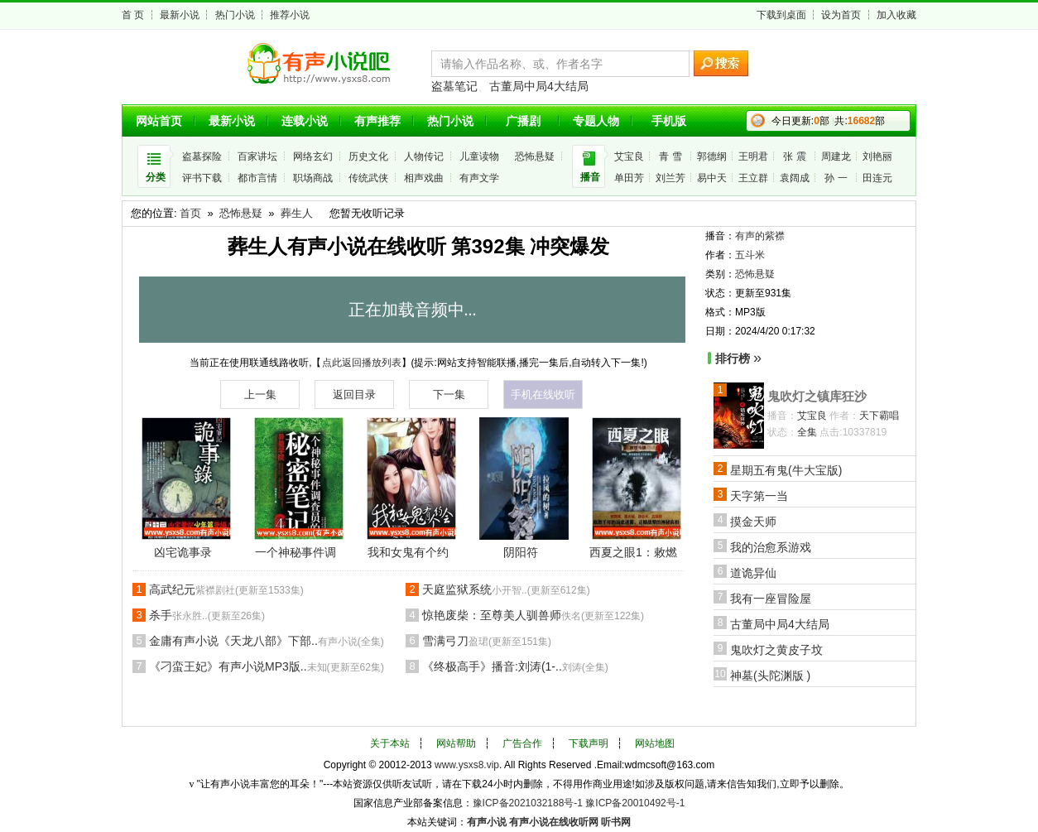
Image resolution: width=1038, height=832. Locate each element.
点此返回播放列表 (361, 362)
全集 (807, 432)
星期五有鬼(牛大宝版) (786, 470)
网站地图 (655, 743)
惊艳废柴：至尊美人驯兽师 (533, 615)
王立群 (753, 178)
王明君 (753, 156)
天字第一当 (759, 496)
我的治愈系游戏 (770, 547)
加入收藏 (896, 15)
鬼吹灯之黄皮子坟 (776, 649)
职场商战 (313, 178)
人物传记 (424, 156)
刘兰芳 (670, 178)
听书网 (616, 822)
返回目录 (354, 394)
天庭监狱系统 (506, 589)
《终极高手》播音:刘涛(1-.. (515, 666)
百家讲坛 (257, 156)
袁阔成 (795, 178)
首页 (190, 213)
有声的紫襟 (760, 236)
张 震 (794, 156)
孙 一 (835, 178)
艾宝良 (629, 156)
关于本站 (390, 743)
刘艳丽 (877, 156)
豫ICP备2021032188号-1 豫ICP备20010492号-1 (579, 803)
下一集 (449, 394)
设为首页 (841, 15)
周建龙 (836, 156)
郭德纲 (712, 156)
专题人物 (596, 120)
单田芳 (629, 178)
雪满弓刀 (486, 640)
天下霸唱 (879, 415)
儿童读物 (479, 156)
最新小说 (179, 15)
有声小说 (487, 822)
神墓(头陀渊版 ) (770, 675)
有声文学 (479, 178)
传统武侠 (368, 178)
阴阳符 (520, 552)
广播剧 (523, 120)
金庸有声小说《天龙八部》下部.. (266, 640)
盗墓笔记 (454, 86)
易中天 (712, 178)
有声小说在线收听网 (553, 822)
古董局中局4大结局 (539, 86)
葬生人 (297, 213)
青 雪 (670, 156)
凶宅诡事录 (183, 552)
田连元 (877, 178)
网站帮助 (456, 743)
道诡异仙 (753, 573)
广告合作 (522, 743)
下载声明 (588, 743)
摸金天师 (753, 521)
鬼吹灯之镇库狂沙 (817, 396)
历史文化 (368, 156)
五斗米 (750, 255)
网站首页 (159, 120)
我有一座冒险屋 (770, 598)
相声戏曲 (424, 178)
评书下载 (202, 178)
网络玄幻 (313, 156)
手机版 (668, 120)
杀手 (207, 615)
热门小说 (235, 15)
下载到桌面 (781, 15)
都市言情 (257, 178)
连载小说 (304, 120)
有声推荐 (377, 120)
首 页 (133, 15)
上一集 (260, 394)
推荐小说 (290, 15)
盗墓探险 (202, 156)
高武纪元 (226, 589)
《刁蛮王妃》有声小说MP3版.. (266, 666)
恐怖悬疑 (535, 156)
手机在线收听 (543, 394)
